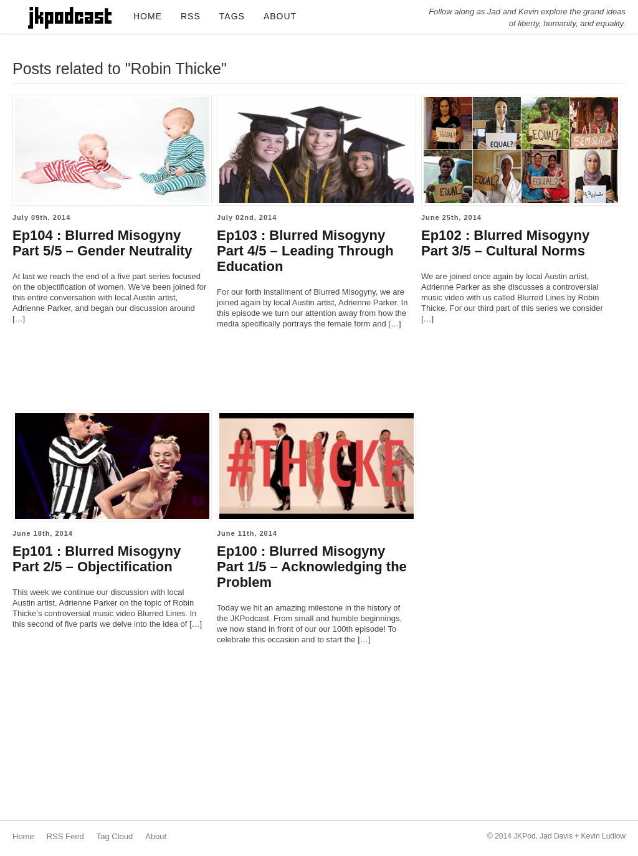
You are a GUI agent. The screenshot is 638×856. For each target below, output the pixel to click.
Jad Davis (556, 836)
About (155, 836)
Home (23, 836)
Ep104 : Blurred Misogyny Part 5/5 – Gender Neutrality (102, 243)
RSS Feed (65, 836)
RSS (191, 16)
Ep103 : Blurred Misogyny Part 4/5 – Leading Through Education (305, 250)
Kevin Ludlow (603, 836)
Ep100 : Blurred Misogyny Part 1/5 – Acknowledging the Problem (312, 566)
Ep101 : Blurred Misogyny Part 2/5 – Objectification (96, 558)
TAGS (232, 16)
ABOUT (280, 16)
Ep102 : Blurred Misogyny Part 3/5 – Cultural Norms (505, 243)
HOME (147, 16)
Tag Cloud (115, 836)
